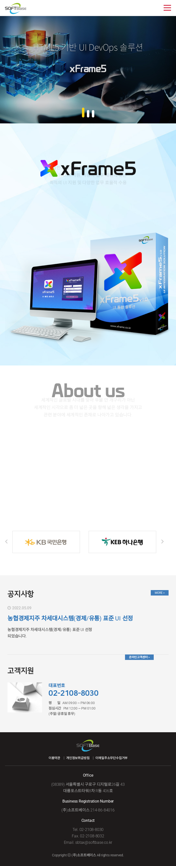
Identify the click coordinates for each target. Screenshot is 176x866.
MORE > (160, 593)
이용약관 (54, 758)
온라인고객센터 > (139, 657)
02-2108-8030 (74, 693)
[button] (83, 113)
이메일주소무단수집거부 (111, 758)
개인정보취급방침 (77, 758)
